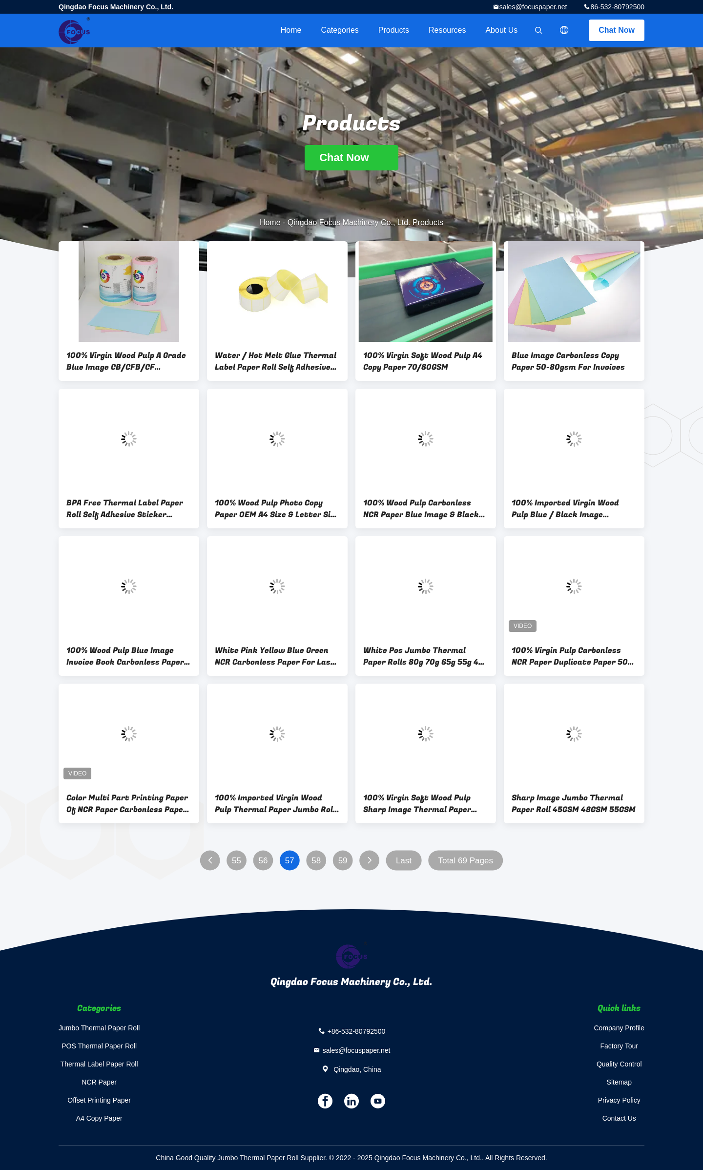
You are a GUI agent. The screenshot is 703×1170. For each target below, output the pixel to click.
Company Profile (619, 1028)
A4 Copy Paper (99, 1118)
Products (393, 30)
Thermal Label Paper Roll (99, 1064)
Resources (447, 30)
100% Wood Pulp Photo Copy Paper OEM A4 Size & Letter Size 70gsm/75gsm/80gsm (277, 509)
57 (289, 860)
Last (404, 860)
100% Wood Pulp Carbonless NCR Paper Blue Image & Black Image (421, 509)
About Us (501, 30)
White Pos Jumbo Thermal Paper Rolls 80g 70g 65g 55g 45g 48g (425, 656)
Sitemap (619, 1082)
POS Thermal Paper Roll (99, 1046)
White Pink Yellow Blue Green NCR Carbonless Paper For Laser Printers (277, 656)
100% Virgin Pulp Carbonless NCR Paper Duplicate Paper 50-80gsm (571, 656)
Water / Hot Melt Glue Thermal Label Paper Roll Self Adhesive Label (275, 361)
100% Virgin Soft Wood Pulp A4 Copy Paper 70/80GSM (422, 361)
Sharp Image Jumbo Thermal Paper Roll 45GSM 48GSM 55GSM (574, 803)
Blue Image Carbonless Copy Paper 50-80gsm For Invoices (568, 361)
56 (263, 860)
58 (316, 860)
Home (291, 30)
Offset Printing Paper (99, 1100)
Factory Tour (619, 1046)
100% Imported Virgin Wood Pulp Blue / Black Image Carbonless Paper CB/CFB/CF (568, 509)
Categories (339, 30)
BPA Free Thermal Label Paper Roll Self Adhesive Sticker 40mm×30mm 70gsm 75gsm (124, 509)
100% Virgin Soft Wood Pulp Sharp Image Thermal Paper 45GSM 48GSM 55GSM (417, 803)
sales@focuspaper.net (533, 7)
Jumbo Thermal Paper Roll (99, 1028)
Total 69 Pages (465, 860)
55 (236, 860)
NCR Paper (99, 1082)
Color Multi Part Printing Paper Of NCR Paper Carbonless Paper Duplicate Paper (127, 803)
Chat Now (617, 30)
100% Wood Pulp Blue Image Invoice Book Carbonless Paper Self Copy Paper (125, 656)
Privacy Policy (619, 1100)
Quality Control (619, 1064)
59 (343, 860)
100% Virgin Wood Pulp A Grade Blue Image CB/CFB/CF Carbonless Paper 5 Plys (126, 361)
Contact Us (619, 1118)
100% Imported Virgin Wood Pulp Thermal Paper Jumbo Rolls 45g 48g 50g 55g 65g (277, 803)
